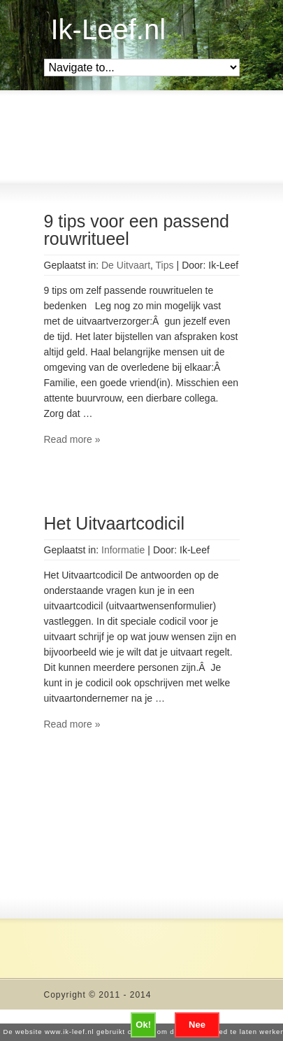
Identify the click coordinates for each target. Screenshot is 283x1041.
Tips (165, 265)
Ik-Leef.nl (108, 29)
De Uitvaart (125, 265)
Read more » (72, 439)
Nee (197, 1024)
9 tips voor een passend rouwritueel (136, 229)
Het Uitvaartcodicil (114, 523)
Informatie (123, 549)
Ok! (143, 1024)
